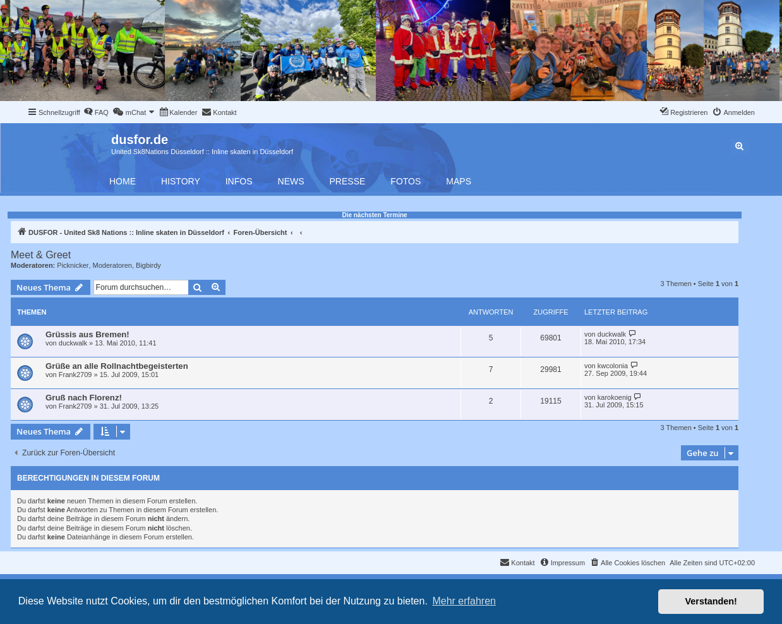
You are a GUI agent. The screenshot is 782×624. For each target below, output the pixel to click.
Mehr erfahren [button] (464, 601)
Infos (239, 181)
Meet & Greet (41, 254)
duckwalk (73, 343)
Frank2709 (75, 374)
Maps (458, 181)
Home (122, 181)
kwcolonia (613, 365)
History (180, 181)
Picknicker (72, 265)
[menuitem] (96, 112)
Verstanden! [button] (711, 601)
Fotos (405, 181)
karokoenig (615, 397)
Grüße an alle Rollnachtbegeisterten (116, 366)
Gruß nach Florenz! (83, 397)
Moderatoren (112, 265)
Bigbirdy (148, 265)
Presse (348, 181)
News (291, 181)
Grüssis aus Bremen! (87, 334)
